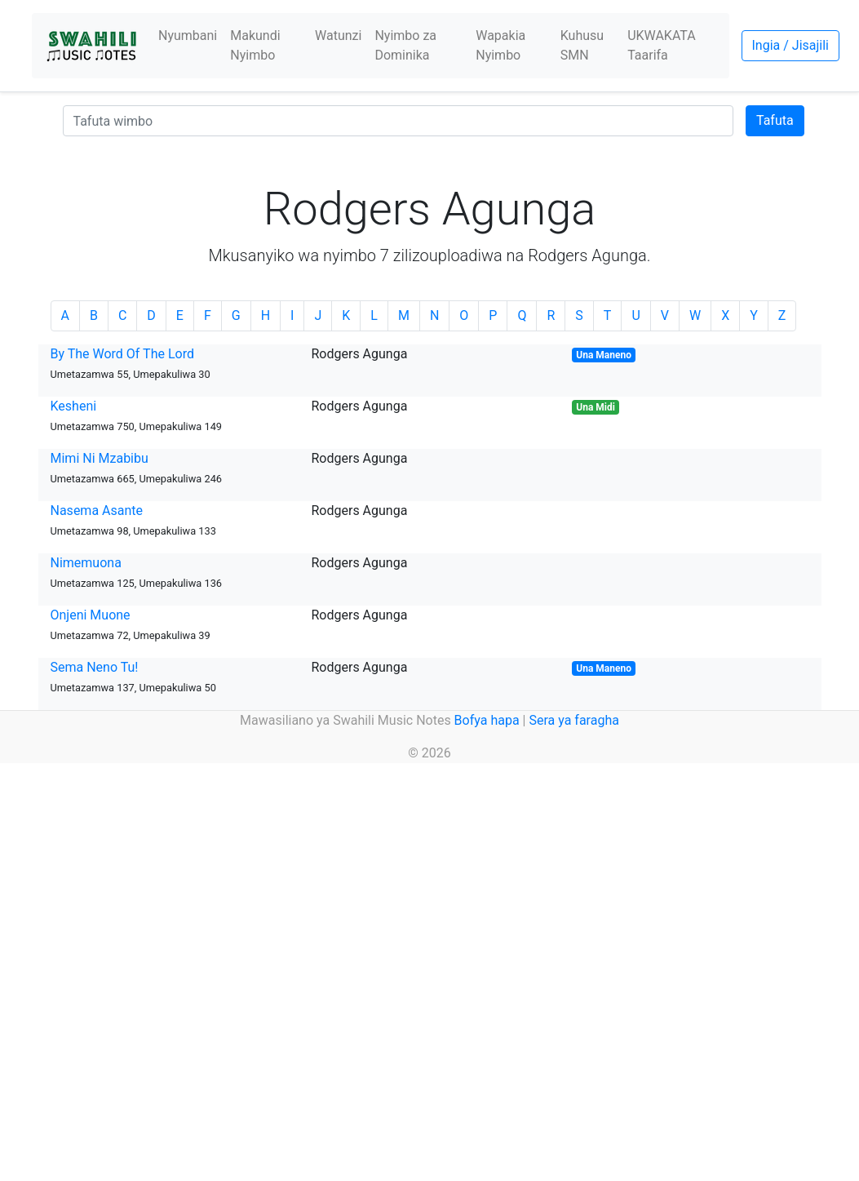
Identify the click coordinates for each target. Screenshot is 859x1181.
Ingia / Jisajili (790, 45)
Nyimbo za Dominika (405, 45)
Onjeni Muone (91, 615)
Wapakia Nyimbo (500, 45)
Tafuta (775, 120)
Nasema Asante (97, 510)
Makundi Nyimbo (255, 45)
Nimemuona (86, 563)
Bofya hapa (487, 720)
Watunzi (338, 35)
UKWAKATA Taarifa (661, 45)
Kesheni (74, 406)
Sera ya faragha (573, 720)
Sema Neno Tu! (95, 667)
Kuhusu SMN (582, 45)
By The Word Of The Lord (122, 354)
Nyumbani (187, 35)
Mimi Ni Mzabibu (99, 458)
